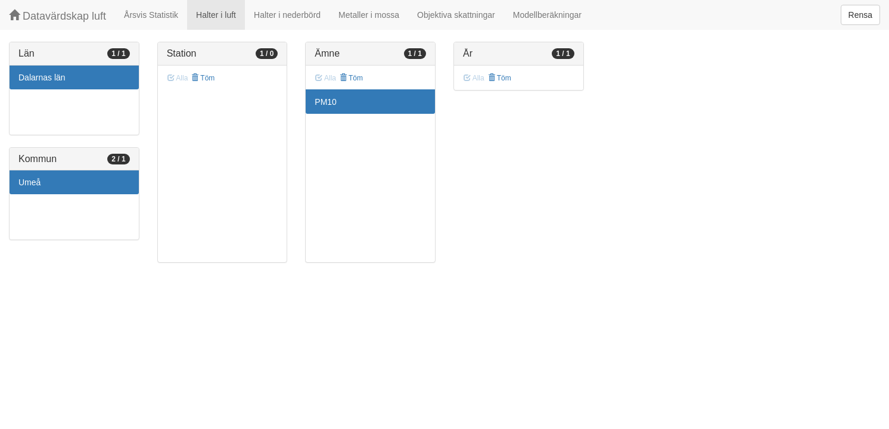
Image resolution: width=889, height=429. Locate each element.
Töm (203, 78)
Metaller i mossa (368, 15)
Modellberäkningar (547, 15)
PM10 (326, 102)
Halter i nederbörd (287, 15)
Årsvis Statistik (151, 15)
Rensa (860, 15)
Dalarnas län (42, 77)
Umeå (29, 182)
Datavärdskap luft (57, 16)
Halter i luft (216, 15)
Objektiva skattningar (456, 15)
